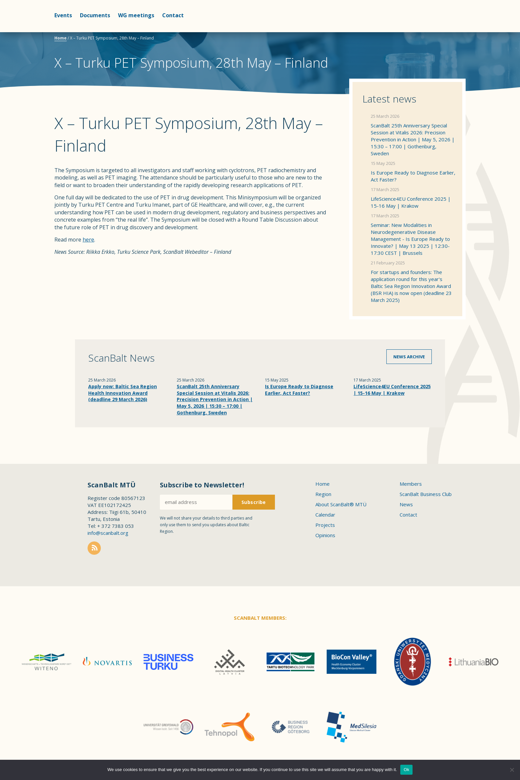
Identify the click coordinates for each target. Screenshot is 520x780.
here (88, 239)
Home (60, 38)
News (406, 504)
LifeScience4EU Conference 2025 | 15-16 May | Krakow (411, 202)
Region (323, 494)
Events (63, 15)
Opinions (325, 535)
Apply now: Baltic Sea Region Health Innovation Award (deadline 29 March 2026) (122, 392)
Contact (173, 15)
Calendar (325, 514)
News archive (409, 357)
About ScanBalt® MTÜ (340, 504)
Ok (406, 769)
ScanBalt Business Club (426, 494)
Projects (325, 525)
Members (411, 483)
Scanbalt (449, 31)
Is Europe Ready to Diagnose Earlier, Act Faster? (413, 176)
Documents (95, 15)
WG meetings (136, 15)
